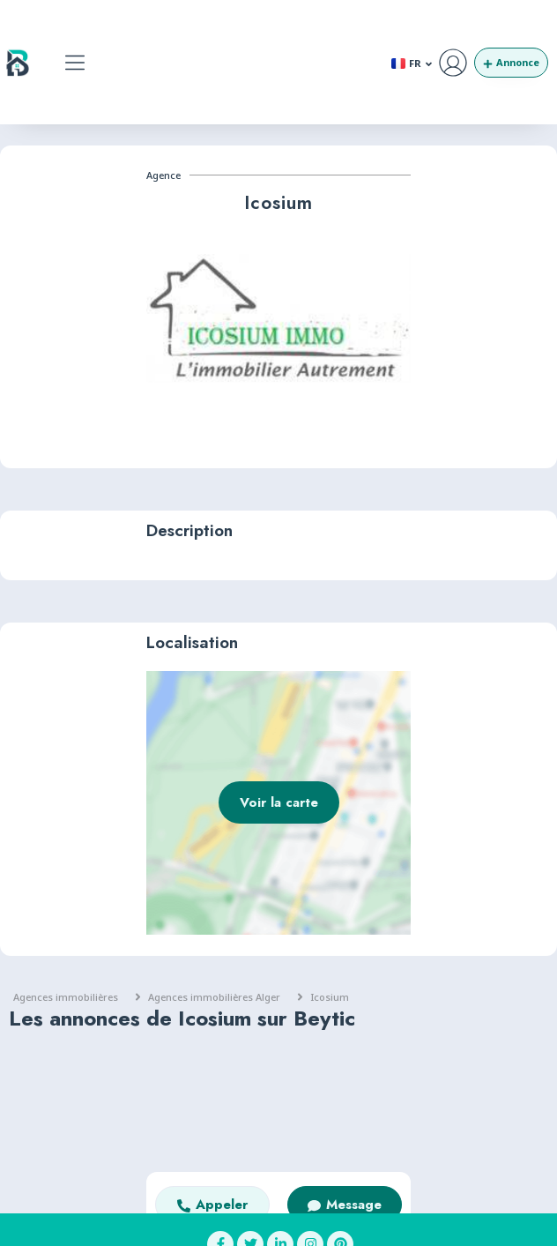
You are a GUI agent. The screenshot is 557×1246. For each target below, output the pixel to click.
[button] (75, 62)
